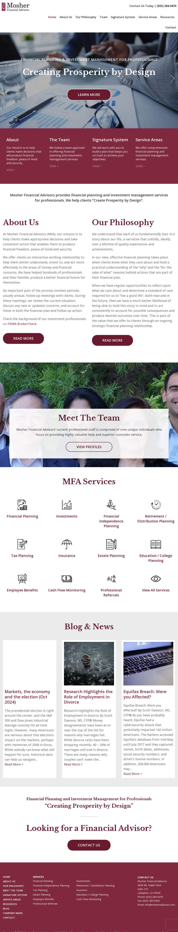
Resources (167, 17)
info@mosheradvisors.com (160, 904)
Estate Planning (111, 555)
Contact (170, 27)
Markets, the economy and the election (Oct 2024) (27, 697)
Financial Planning (22, 516)
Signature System (123, 17)
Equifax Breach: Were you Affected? (145, 694)
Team (103, 17)
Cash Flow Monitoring (66, 590)
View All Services (156, 590)
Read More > (14, 764)
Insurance (66, 555)
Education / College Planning (155, 558)
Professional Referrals (111, 592)
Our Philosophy (86, 17)
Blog (6, 908)
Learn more (89, 94)
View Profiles (89, 446)
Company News (13, 913)
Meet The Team (13, 890)
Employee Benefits (22, 590)
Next (173, 78)
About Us (66, 17)
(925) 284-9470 (166, 6)
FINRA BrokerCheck (22, 324)
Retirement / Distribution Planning (155, 518)
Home (52, 17)
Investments (66, 516)
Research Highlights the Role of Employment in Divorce (88, 697)
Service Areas (148, 17)
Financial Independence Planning (111, 521)
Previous (5, 78)
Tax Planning (22, 555)
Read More (23, 338)
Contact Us (89, 845)
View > (10, 170)
